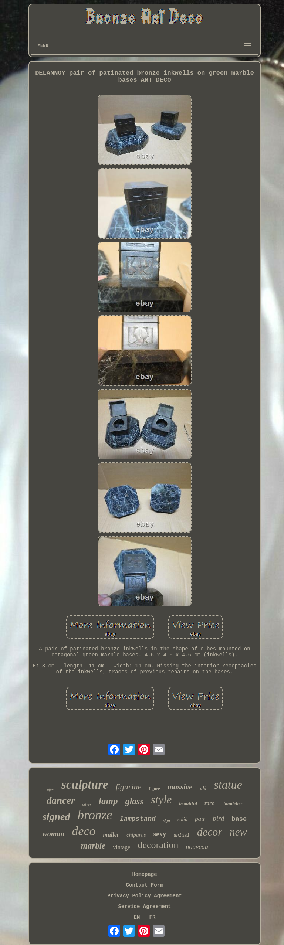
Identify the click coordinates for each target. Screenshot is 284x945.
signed (56, 816)
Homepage (144, 874)
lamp (108, 801)
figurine (129, 786)
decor (209, 832)
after (50, 790)
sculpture (84, 784)
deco (83, 831)
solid (182, 819)
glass (134, 801)
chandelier (232, 803)
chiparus (136, 835)
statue (228, 784)
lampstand (138, 819)
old (203, 788)
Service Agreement (144, 907)
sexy (159, 834)
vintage (121, 847)
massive (180, 786)
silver (86, 804)
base (239, 819)
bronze (95, 815)
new (238, 832)
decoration (158, 845)
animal (181, 835)
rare (209, 803)
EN (137, 917)
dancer (61, 800)
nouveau (197, 846)
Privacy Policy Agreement (144, 896)
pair (200, 818)
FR (152, 917)
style (161, 799)
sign (166, 820)
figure (154, 788)
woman (53, 834)
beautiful (188, 803)
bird (218, 818)
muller (111, 835)
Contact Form (144, 885)
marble (93, 845)
